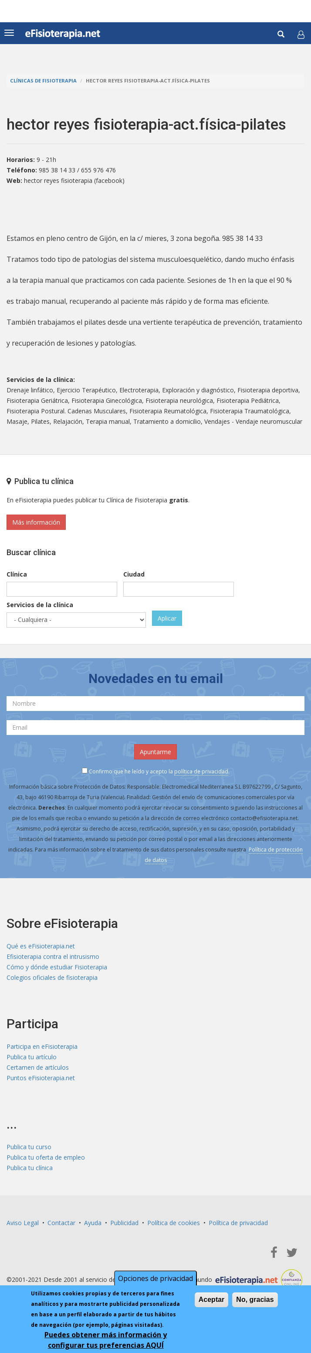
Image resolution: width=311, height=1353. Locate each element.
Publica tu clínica (30, 1168)
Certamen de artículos (38, 1067)
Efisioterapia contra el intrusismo (53, 956)
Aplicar (167, 618)
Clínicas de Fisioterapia (43, 80)
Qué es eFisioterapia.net (41, 946)
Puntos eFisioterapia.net (41, 1078)
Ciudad (134, 574)
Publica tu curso (29, 1147)
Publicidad (124, 1223)
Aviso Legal (23, 1223)
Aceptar (212, 1299)
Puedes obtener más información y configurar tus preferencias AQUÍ (105, 1340)
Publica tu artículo (32, 1057)
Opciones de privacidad (155, 1278)
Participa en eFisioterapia (42, 1046)
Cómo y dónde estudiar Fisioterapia (57, 967)
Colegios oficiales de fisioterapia (52, 977)
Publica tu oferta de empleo (46, 1157)
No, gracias (255, 1299)
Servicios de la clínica (40, 605)
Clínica (17, 574)
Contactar (61, 1223)
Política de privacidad (238, 1223)
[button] (301, 34)
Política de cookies (173, 1223)
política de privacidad (201, 771)
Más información (36, 522)
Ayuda (92, 1223)
